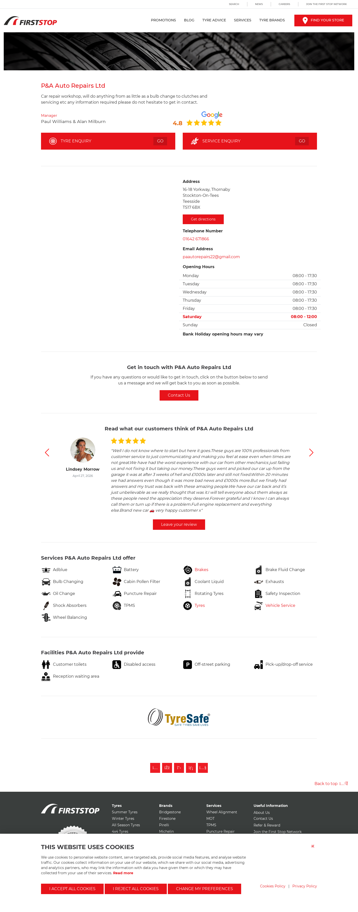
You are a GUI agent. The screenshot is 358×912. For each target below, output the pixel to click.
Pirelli (164, 825)
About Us (262, 812)
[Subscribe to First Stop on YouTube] (203, 768)
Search (234, 4)
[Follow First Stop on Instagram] (155, 768)
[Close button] (314, 849)
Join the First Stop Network (326, 4)
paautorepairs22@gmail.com (211, 256)
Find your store (323, 20)
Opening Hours (199, 266)
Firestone (167, 818)
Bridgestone (170, 812)
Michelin (166, 831)
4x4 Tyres (120, 831)
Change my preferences (204, 888)
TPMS (211, 825)
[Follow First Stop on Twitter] (179, 768)
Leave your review (179, 524)
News (259, 4)
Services (242, 20)
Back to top (331, 783)
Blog (189, 20)
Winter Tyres (123, 818)
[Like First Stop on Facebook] (167, 768)
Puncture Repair (220, 831)
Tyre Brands (272, 20)
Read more (123, 873)
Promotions (163, 20)
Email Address (198, 249)
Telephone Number (203, 231)
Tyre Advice (214, 20)
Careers (284, 4)
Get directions (203, 219)
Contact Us (179, 395)
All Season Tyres (126, 825)
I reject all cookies (136, 888)
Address (191, 181)
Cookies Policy (272, 886)
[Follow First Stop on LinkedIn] (191, 768)
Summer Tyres (124, 812)
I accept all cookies (72, 888)
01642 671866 (196, 239)
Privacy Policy (304, 886)
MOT (210, 818)
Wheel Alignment (221, 812)
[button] (47, 452)
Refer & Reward (267, 825)
